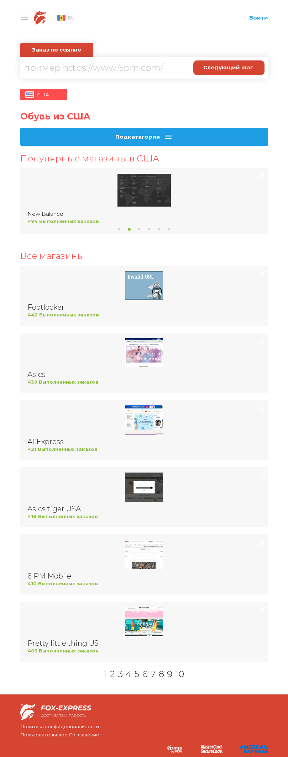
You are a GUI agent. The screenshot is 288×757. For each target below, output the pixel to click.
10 (179, 673)
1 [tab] (119, 229)
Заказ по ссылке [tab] (56, 49)
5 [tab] (159, 229)
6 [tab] (169, 229)
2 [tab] (129, 229)
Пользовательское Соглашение (59, 734)
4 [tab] (149, 229)
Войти (258, 17)
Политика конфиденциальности (59, 726)
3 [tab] (139, 229)
